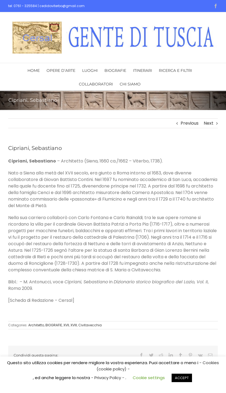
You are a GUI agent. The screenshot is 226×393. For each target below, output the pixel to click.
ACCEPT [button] (182, 377)
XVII (66, 325)
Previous (190, 123)
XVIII (73, 325)
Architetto (36, 325)
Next (208, 123)
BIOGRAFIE (53, 325)
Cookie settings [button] (149, 377)
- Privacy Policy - (108, 377)
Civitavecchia (90, 325)
